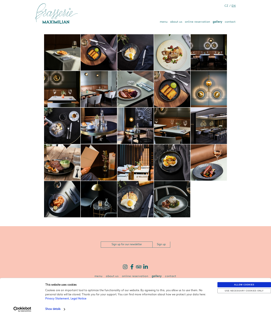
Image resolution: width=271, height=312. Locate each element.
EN (234, 6)
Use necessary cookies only (244, 287)
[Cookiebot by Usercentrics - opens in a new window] (22, 305)
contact (230, 22)
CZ (226, 6)
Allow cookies (244, 280)
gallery (217, 22)
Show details (52, 305)
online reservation (197, 22)
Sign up (161, 244)
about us (176, 22)
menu (164, 22)
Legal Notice (78, 294)
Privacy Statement (57, 294)
